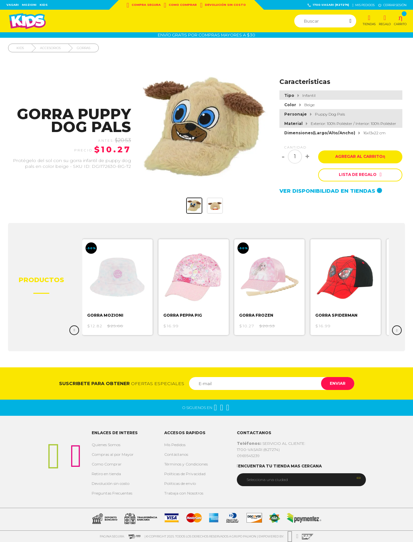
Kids (44, 4)
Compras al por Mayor (113, 454)
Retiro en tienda (106, 473)
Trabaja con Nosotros (183, 493)
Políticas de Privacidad (185, 473)
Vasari (12, 4)
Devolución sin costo (223, 5)
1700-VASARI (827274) (328, 5)
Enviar (337, 383)
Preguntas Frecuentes (112, 493)
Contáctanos (176, 454)
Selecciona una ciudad (267, 479)
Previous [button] (74, 330)
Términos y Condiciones (186, 464)
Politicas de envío (180, 483)
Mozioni (29, 4)
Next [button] (397, 330)
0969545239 (248, 455)
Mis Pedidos (175, 444)
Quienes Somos (106, 444)
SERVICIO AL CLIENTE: (271, 443)
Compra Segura (144, 5)
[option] (121, 287)
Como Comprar (180, 5)
